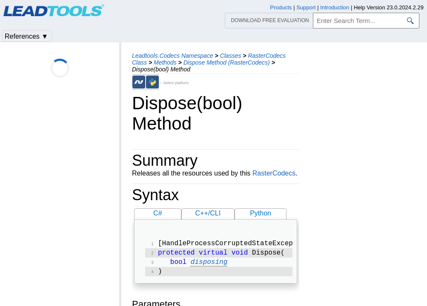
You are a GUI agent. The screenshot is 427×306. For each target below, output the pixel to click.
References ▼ (26, 36)
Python (260, 213)
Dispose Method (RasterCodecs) (226, 62)
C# (157, 213)
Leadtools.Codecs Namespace (172, 55)
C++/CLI (208, 213)
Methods (165, 62)
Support (306, 7)
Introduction (334, 7)
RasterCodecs (273, 173)
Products (281, 7)
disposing (209, 264)
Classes (230, 55)
